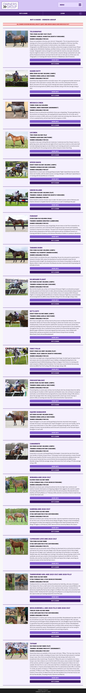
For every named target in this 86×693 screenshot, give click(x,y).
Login (63, 13)
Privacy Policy (43, 690)
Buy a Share (23, 13)
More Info (55, 60)
